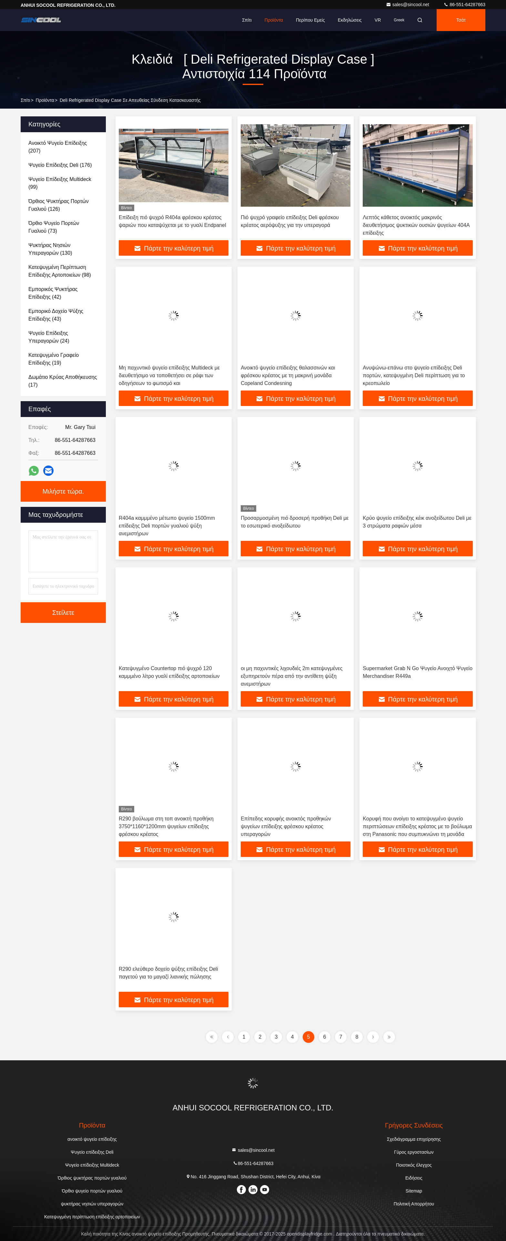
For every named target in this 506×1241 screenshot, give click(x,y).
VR (378, 20)
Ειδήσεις (413, 1178)
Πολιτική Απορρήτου (414, 1203)
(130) (50, 249)
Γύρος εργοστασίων (414, 1152)
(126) (58, 205)
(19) (53, 359)
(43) (55, 315)
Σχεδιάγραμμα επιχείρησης (414, 1139)
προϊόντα (45, 100)
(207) (57, 147)
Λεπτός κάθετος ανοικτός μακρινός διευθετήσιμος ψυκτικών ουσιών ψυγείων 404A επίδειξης (416, 225)
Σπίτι (246, 20)
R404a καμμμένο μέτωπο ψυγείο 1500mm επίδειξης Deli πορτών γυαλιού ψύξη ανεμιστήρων (167, 525)
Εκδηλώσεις (350, 20)
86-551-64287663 (464, 4)
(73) (53, 227)
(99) (59, 183)
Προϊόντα (274, 20)
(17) (62, 381)
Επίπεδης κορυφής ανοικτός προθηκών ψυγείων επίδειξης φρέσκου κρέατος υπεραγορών (286, 826)
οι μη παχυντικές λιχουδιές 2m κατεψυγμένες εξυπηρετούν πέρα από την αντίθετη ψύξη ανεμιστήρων (291, 676)
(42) (53, 293)
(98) (59, 271)
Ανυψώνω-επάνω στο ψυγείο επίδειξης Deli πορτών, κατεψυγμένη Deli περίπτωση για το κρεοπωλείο (414, 375)
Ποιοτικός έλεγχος (413, 1165)
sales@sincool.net (408, 4)
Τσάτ (461, 20)
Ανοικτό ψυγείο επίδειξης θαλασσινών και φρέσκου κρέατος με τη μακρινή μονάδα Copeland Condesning (288, 375)
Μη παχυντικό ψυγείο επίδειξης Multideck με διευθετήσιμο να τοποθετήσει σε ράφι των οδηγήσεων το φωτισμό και (169, 375)
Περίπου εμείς (310, 20)
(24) (48, 337)
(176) (60, 165)
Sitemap (414, 1190)
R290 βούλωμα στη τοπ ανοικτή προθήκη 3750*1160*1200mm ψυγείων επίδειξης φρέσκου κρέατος (166, 826)
